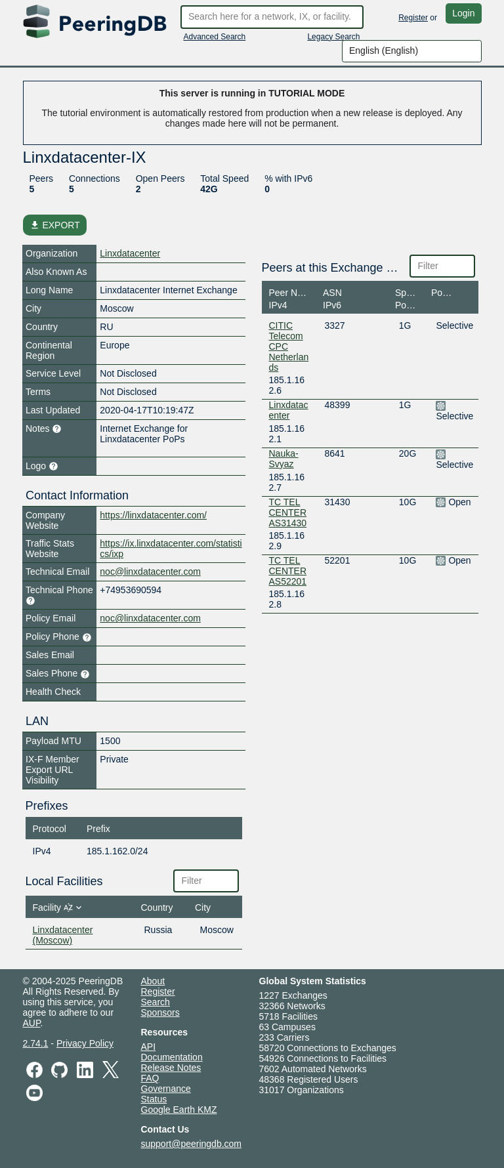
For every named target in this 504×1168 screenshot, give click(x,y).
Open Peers (160, 178)
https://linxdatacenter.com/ (153, 515)
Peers (42, 178)
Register (413, 17)
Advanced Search (215, 36)
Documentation (172, 1057)
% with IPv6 (288, 178)
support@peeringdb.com (191, 1143)
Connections (94, 178)
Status (154, 1099)
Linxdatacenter (130, 253)
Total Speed (224, 178)
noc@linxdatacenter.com (150, 571)
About (153, 981)
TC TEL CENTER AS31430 (288, 512)
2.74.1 (36, 1043)
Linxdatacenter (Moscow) (63, 935)
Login (463, 13)
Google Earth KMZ (179, 1109)
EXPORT (55, 225)
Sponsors (160, 1012)
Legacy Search (333, 36)
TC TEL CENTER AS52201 (288, 571)
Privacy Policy (85, 1043)
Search (155, 1002)
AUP (32, 1023)
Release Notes (171, 1067)
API (148, 1046)
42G (208, 189)
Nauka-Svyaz (284, 458)
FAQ (150, 1078)
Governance (166, 1088)
